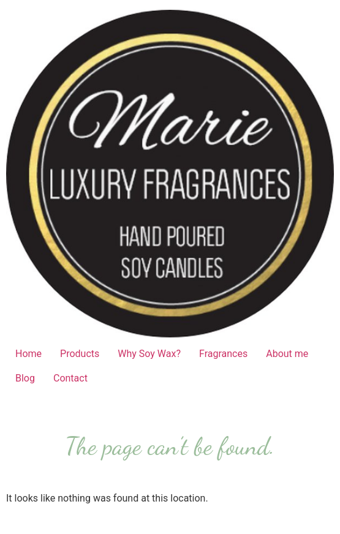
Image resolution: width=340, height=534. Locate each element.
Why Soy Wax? (149, 353)
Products (79, 353)
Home (28, 353)
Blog (25, 378)
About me (287, 353)
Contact (70, 378)
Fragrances (223, 353)
